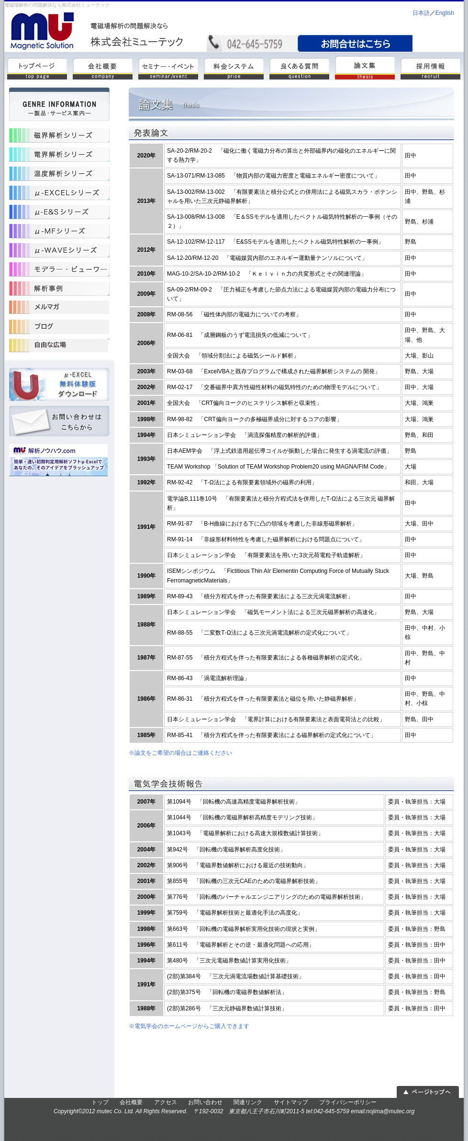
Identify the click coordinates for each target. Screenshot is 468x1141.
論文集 (365, 67)
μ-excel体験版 (59, 384)
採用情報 (430, 67)
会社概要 (102, 67)
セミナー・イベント (168, 67)
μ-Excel (59, 193)
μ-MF (59, 231)
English (444, 13)
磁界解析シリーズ (59, 135)
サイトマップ (291, 1102)
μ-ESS (59, 212)
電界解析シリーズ (59, 154)
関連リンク (248, 1102)
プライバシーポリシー (348, 1102)
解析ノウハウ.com (59, 461)
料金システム (234, 67)
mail (355, 43)
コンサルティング (59, 346)
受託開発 (59, 327)
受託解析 (59, 308)
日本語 (421, 13)
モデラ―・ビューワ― (59, 269)
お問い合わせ (59, 422)
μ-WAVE (59, 250)
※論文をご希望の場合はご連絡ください (180, 752)
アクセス (165, 1102)
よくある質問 (299, 67)
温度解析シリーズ (59, 174)
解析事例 (59, 288)
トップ (37, 67)
